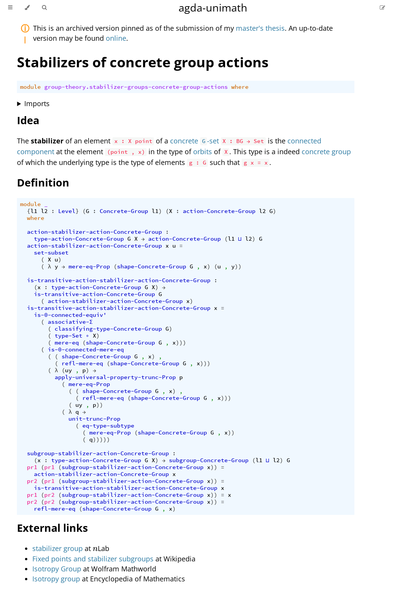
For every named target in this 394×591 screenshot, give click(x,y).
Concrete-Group (124, 211)
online (116, 38)
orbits (202, 151)
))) (181, 342)
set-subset (51, 252)
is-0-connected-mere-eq (86, 349)
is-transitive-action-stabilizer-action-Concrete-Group (118, 280)
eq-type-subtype (108, 425)
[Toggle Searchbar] (44, 7)
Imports (37, 103)
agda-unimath (213, 7)
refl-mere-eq (82, 363)
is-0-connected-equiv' (70, 314)
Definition (43, 182)
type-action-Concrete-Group (79, 238)
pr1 (32, 467)
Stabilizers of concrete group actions (143, 62)
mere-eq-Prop (89, 266)
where (240, 86)
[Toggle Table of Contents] (10, 7)
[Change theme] (27, 7)
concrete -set (194, 140)
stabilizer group (57, 548)
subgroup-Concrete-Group (209, 460)
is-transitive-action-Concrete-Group (94, 294)
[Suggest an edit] (382, 7)
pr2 (32, 481)
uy (68, 370)
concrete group (326, 151)
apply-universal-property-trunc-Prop (115, 377)
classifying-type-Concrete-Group (108, 328)
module (30, 86)
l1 (33, 211)
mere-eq (67, 342)
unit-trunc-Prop (94, 418)
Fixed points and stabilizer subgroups (93, 558)
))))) (101, 439)
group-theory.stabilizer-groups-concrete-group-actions (136, 86)
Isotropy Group (56, 568)
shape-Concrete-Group (151, 266)
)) (238, 266)
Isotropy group (56, 578)
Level (66, 211)
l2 (44, 211)
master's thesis (260, 28)
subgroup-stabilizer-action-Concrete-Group (98, 453)
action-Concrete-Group (219, 211)
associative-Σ (70, 321)
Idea (28, 120)
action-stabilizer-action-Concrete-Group (94, 231)
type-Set (68, 335)
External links (52, 528)
